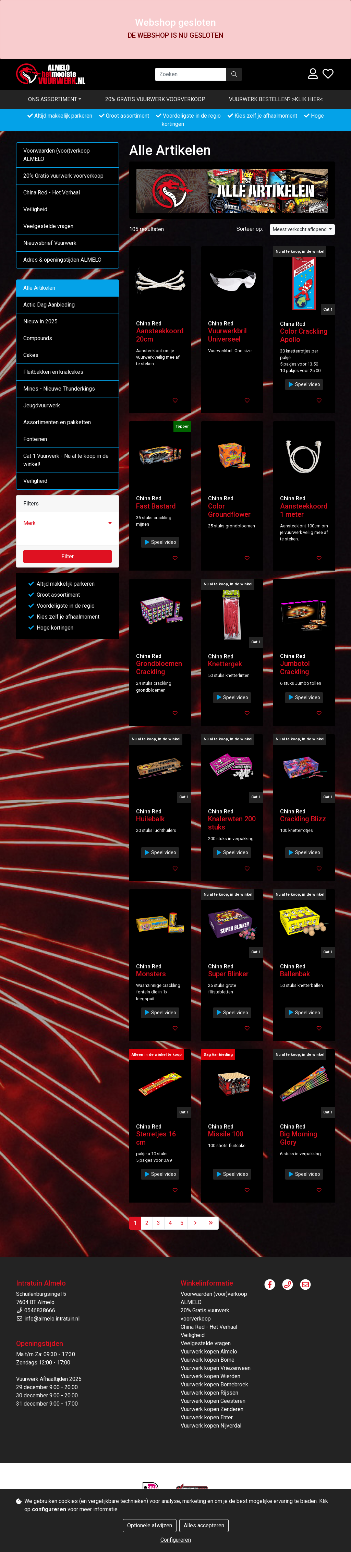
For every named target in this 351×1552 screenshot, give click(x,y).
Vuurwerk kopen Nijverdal (211, 1425)
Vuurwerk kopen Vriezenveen (216, 1368)
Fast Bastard (156, 506)
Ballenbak (295, 974)
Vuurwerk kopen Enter (207, 1417)
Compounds (37, 338)
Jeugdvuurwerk (41, 405)
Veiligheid (35, 209)
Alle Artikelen (39, 288)
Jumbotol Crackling (295, 667)
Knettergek (225, 664)
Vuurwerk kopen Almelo (209, 1351)
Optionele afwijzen (149, 1525)
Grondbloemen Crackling (159, 667)
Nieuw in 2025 (40, 321)
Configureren (175, 1540)
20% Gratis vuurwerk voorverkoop (155, 99)
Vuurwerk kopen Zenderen (212, 1409)
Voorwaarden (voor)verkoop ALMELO (56, 154)
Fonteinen (35, 439)
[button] (67, 523)
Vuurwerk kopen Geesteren (213, 1401)
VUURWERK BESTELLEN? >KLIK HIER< (276, 99)
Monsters (151, 974)
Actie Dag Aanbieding (49, 304)
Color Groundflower (229, 510)
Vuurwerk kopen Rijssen (209, 1392)
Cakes (30, 355)
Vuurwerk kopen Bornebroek (214, 1384)
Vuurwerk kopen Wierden (210, 1376)
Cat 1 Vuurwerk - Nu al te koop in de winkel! (66, 460)
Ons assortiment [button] (52, 99)
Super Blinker (228, 974)
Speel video (304, 384)
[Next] (195, 1223)
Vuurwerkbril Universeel (227, 335)
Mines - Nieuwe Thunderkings (59, 388)
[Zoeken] (191, 74)
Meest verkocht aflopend (300, 229)
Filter (67, 556)
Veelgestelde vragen (48, 226)
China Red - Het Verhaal (51, 192)
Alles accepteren (204, 1525)
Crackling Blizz (303, 819)
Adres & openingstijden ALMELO (62, 259)
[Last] (211, 1223)
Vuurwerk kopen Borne (207, 1360)
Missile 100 (225, 1134)
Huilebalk (150, 819)
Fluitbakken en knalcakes (53, 372)
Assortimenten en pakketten (57, 422)
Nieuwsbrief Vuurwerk (49, 243)
